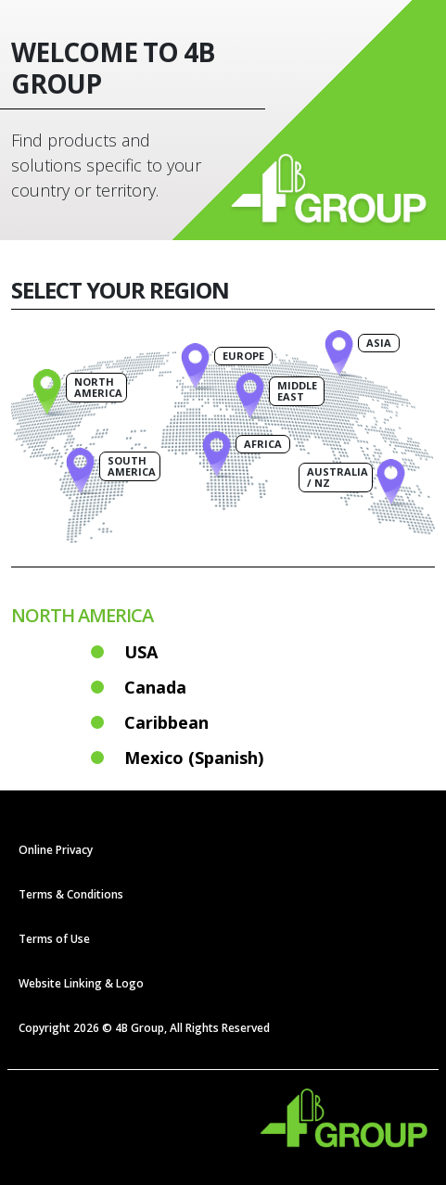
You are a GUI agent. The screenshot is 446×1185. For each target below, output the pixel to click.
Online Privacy (56, 850)
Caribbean (166, 722)
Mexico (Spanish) (193, 757)
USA (141, 652)
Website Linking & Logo (81, 983)
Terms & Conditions (71, 894)
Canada (155, 687)
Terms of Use (54, 939)
